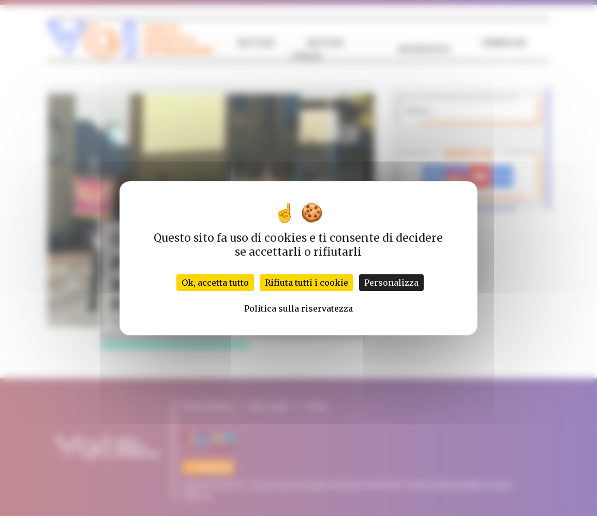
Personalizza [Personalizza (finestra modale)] (391, 282)
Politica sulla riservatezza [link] (298, 308)
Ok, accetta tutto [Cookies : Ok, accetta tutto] (215, 282)
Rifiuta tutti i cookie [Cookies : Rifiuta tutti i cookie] (306, 282)
